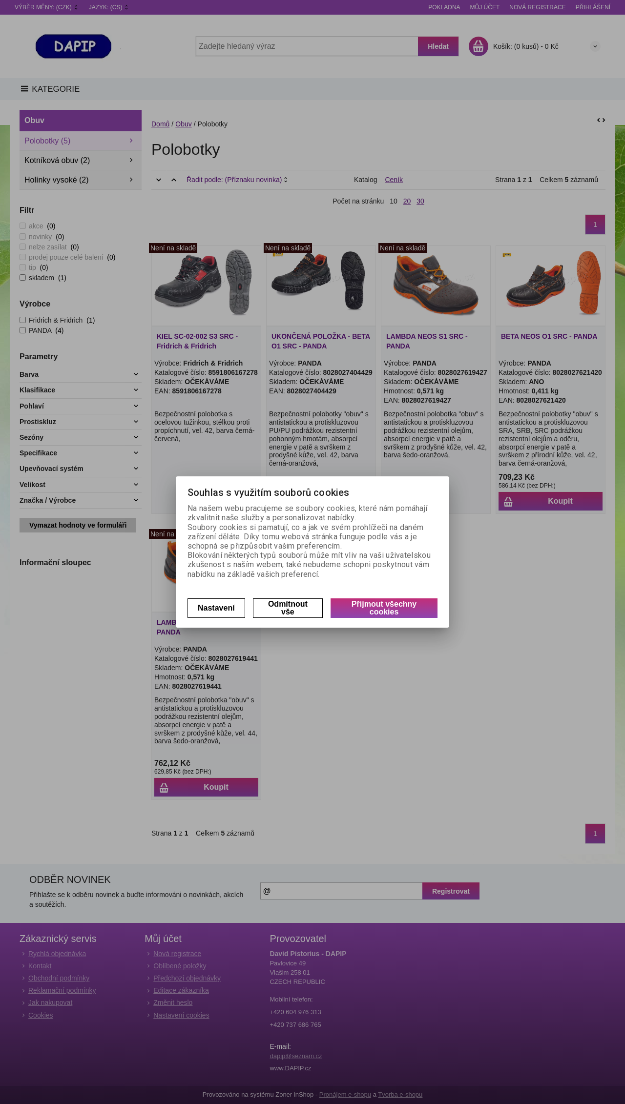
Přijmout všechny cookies (384, 608)
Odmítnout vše (288, 608)
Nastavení (216, 608)
